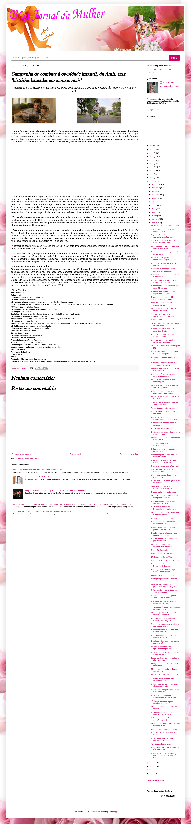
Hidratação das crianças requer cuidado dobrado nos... (163, 570)
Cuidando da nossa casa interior (164, 729)
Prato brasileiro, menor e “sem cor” (165, 466)
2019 (151, 174)
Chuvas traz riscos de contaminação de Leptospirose (164, 418)
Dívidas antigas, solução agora (163, 492)
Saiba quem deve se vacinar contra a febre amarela (165, 631)
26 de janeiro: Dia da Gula (161, 557)
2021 (151, 167)
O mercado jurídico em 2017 (162, 518)
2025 (151, 153)
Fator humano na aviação (161, 553)
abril (154, 212)
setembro (156, 195)
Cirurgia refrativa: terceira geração (164, 560)
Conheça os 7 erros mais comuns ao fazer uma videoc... (164, 375)
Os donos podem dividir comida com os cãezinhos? (163, 614)
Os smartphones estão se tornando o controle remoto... (165, 513)
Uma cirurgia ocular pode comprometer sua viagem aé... (164, 696)
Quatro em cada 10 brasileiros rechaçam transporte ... (163, 341)
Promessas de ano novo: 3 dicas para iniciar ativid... (164, 264)
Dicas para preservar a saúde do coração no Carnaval (164, 580)
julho (154, 202)
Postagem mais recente (21, 454)
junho (154, 205)
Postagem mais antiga (129, 454)
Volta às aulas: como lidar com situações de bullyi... (163, 719)
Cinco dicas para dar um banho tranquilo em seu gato (163, 619)
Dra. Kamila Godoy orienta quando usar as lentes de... (165, 636)
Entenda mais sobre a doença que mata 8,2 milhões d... (165, 287)
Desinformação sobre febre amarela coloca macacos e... (165, 433)
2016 (151, 763)
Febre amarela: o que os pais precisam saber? (163, 450)
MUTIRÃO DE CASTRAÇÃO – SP (165, 226)
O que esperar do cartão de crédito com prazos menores (165, 496)
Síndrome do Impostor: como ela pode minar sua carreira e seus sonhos (42, 511)
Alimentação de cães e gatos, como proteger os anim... (165, 608)
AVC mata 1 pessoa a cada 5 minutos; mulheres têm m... (163, 702)
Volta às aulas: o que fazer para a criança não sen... (164, 304)
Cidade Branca (157, 320)
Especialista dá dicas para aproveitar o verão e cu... (162, 236)
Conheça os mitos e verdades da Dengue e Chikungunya (164, 565)
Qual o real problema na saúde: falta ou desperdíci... (163, 309)
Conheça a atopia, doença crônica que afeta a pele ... (164, 625)
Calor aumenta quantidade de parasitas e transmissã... (163, 392)
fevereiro (155, 219)
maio (154, 209)
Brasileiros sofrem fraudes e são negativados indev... (164, 534)
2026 (151, 150)
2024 (151, 157)
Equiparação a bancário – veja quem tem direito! (163, 330)
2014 (151, 770)
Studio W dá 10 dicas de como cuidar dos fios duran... (163, 241)
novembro (156, 188)
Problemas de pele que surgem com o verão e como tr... (163, 281)
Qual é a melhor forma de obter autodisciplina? (163, 381)
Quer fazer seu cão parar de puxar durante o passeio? (165, 386)
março (154, 216)
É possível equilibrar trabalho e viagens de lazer (163, 335)
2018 (151, 178)
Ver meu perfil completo (169, 86)
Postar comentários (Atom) (29, 458)
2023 (151, 160)
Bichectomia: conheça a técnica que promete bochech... (163, 270)
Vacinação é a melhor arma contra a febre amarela (165, 275)
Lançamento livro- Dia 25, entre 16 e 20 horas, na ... (165, 749)
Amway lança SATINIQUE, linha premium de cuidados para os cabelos (53, 477)
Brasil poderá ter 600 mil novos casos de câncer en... (163, 502)
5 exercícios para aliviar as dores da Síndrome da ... (164, 444)
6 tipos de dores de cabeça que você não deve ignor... (163, 597)
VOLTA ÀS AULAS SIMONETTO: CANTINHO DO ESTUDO (164, 470)
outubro (155, 191)
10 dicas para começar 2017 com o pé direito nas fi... (165, 324)
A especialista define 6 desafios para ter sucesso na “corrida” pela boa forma (55, 490)
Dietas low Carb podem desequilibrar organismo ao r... (164, 258)
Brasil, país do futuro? (160, 428)
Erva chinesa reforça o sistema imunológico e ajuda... (163, 602)
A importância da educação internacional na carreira (162, 713)
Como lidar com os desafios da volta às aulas (163, 476)
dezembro (156, 184)
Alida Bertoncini (170, 82)
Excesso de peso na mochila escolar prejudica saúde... (162, 298)
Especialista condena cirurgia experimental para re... (163, 292)
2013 (151, 773)
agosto (155, 198)
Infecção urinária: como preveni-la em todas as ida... (164, 665)
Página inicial (75, 454)
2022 (151, 164)
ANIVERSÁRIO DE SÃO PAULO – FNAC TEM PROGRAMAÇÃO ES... (165, 755)
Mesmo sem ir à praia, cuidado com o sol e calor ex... (165, 439)
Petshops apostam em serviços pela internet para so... (163, 528)
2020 (151, 171)
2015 (151, 766)
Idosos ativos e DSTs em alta (162, 575)
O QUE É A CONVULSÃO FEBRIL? (165, 675)
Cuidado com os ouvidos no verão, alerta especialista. (165, 685)
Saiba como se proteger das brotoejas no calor (162, 679)
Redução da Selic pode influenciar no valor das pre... (164, 523)
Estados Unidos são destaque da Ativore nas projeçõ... (164, 364)
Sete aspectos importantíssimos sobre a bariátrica (164, 591)
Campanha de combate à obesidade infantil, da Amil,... (163, 315)
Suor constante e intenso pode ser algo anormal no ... (165, 403)
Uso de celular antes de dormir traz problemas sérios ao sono (37, 470)
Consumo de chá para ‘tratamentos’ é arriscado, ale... (165, 691)
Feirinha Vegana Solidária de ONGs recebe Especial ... (165, 456)
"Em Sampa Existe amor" (161, 744)
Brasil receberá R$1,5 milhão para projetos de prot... (164, 540)
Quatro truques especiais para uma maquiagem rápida (165, 247)
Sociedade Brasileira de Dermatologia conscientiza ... (163, 508)
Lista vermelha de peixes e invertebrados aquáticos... (162, 545)
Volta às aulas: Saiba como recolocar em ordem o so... (163, 487)
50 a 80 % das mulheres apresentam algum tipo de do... (164, 648)
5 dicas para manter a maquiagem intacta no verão (164, 230)
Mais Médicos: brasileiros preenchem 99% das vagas (163, 585)
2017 (151, 181)
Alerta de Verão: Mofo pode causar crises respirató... (165, 653)
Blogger (115, 811)
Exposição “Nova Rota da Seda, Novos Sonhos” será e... (164, 461)
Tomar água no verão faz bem (163, 408)
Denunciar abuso (155, 780)
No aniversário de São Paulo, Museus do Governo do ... (163, 739)
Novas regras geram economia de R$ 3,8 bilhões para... (164, 352)
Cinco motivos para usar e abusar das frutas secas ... (164, 412)
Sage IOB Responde (159, 550)
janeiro (155, 223)
